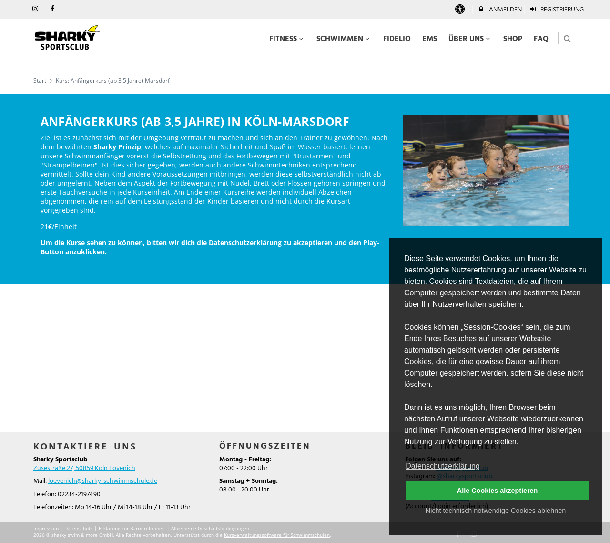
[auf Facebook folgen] (54, 9)
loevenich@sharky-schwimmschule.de (102, 481)
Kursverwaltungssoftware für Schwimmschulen (277, 535)
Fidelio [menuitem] (397, 39)
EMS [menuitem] (429, 39)
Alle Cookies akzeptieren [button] (497, 490)
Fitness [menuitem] (287, 39)
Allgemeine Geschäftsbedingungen (210, 528)
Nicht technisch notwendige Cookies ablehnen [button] (496, 510)
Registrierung (556, 9)
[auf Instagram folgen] (36, 9)
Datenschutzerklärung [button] (443, 466)
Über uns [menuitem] (470, 39)
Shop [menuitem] (512, 39)
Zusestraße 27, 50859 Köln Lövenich (84, 468)
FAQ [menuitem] (541, 39)
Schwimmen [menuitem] (344, 39)
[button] (567, 38)
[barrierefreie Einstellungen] (460, 9)
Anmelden (499, 9)
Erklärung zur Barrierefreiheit (132, 528)
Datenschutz (78, 528)
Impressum (46, 528)
